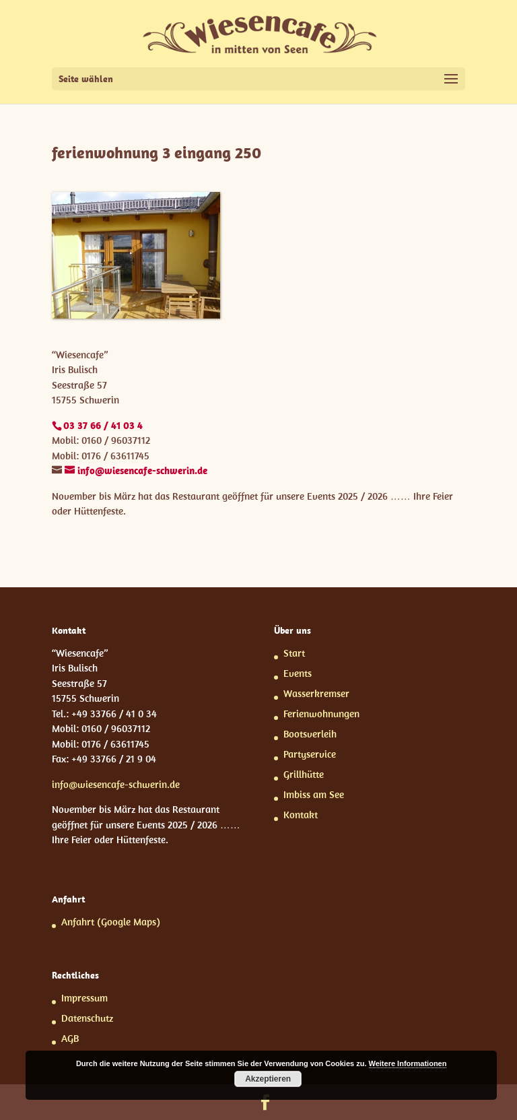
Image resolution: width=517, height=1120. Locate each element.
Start (294, 653)
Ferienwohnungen (321, 713)
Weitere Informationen (408, 1063)
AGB (70, 1038)
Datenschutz (87, 1018)
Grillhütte (303, 774)
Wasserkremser (316, 693)
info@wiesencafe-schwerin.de (116, 784)
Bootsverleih (310, 733)
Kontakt (300, 814)
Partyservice (309, 754)
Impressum (84, 997)
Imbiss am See (313, 794)
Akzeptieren (268, 1079)
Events (297, 673)
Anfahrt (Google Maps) (110, 921)
